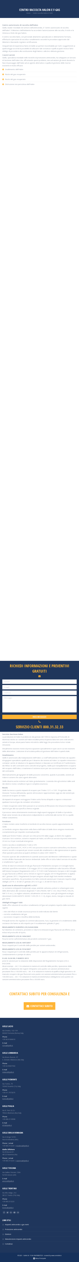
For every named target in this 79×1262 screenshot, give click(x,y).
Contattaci (9, 1244)
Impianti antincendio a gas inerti (17, 1224)
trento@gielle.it (8, 1208)
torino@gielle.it (7, 1099)
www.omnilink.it (56, 1255)
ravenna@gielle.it (22, 1161)
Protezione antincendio (13, 1229)
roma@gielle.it (7, 1045)
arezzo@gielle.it (8, 1181)
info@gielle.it (7, 1125)
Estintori (8, 1234)
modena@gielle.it (22, 1146)
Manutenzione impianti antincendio (18, 1239)
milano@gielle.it (8, 1072)
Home (28, 13)
